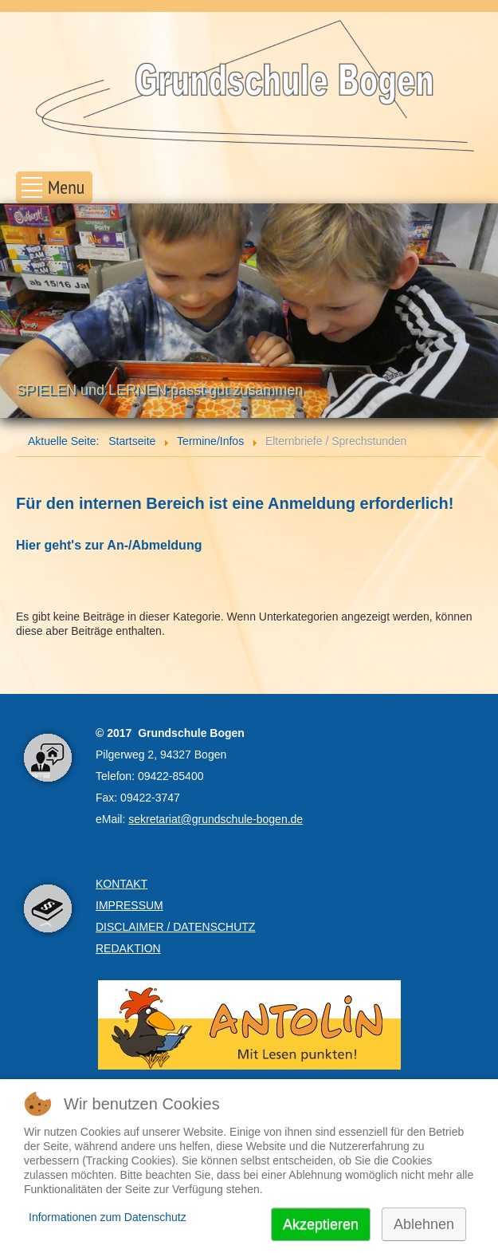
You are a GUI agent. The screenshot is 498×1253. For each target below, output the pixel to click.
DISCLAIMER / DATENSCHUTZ (175, 926)
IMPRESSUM (129, 905)
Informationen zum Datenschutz (107, 1217)
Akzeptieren (321, 1224)
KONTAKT (121, 883)
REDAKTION (128, 948)
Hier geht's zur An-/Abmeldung (109, 545)
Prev (20, 313)
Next (477, 313)
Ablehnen (424, 1224)
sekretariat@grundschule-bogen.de (215, 819)
